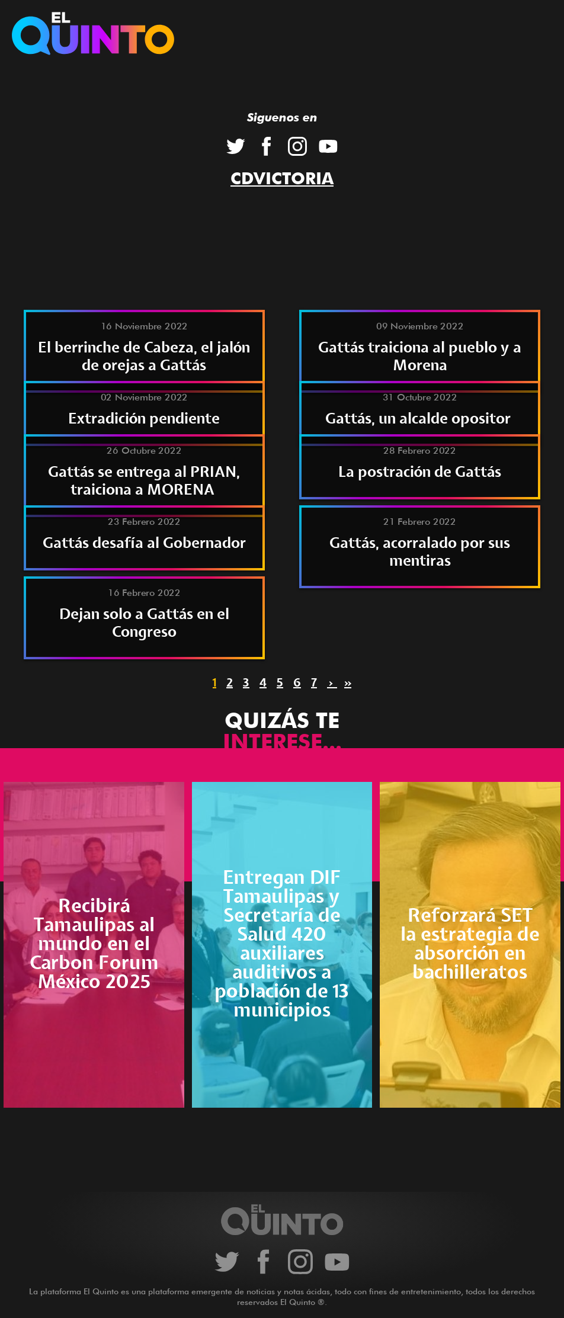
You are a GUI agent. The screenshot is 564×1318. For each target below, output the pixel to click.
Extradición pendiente (144, 419)
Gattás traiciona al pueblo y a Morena (419, 357)
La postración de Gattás (419, 472)
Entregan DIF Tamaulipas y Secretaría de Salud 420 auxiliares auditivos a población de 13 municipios (281, 944)
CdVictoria (282, 178)
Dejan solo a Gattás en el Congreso (144, 623)
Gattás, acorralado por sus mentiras (419, 552)
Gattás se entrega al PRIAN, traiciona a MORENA (144, 481)
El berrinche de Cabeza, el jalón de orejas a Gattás (144, 357)
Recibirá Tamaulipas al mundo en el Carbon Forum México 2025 (94, 944)
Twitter (235, 146)
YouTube (328, 146)
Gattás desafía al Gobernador (144, 543)
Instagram (297, 146)
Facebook (266, 146)
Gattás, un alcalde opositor (419, 419)
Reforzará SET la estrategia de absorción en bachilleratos (470, 945)
